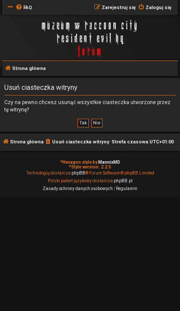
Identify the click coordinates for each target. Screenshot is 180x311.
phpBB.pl (123, 180)
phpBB (78, 173)
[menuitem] (24, 8)
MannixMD (109, 162)
